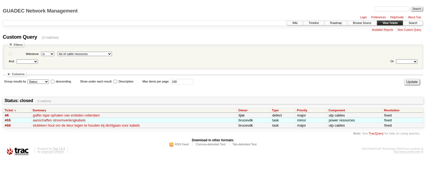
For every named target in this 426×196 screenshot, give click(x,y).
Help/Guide (397, 17)
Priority (302, 110)
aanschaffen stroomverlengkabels (59, 120)
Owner (243, 110)
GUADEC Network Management (40, 11)
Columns (18, 74)
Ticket (9, 110)
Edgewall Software (52, 151)
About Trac (414, 17)
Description (123, 81)
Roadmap (336, 23)
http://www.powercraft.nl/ (408, 151)
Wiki (294, 23)
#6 (7, 115)
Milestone (32, 54)
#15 (8, 120)
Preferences (378, 17)
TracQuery (376, 133)
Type (275, 110)
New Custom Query (409, 29)
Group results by (15, 81)
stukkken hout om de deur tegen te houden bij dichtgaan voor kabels (86, 125)
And (11, 61)
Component (336, 110)
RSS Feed (182, 144)
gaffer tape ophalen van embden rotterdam (66, 115)
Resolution (391, 110)
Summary (39, 110)
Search (413, 23)
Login (363, 17)
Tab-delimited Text (244, 144)
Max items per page (155, 81)
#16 (8, 125)
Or (392, 61)
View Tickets (390, 23)
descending (63, 81)
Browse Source (362, 23)
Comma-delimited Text (210, 144)
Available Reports (382, 29)
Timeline (314, 23)
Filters (18, 44)
